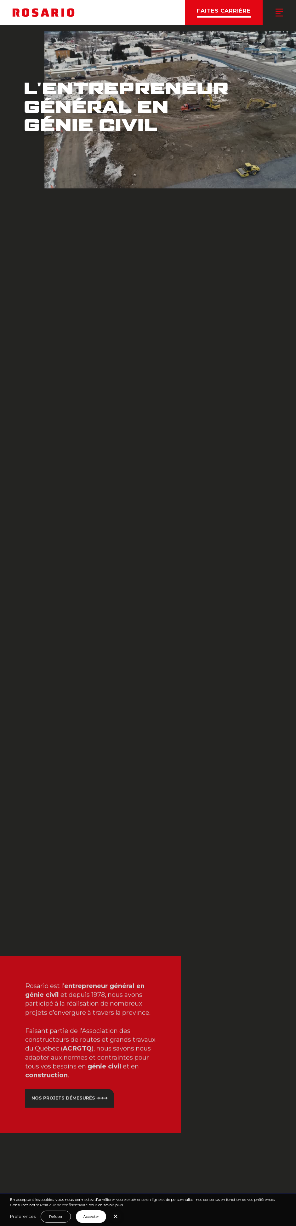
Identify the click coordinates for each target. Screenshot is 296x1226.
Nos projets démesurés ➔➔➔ (69, 1094)
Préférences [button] (23, 1216)
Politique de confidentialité (64, 1204)
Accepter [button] (91, 1216)
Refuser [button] (56, 1216)
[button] (115, 1217)
